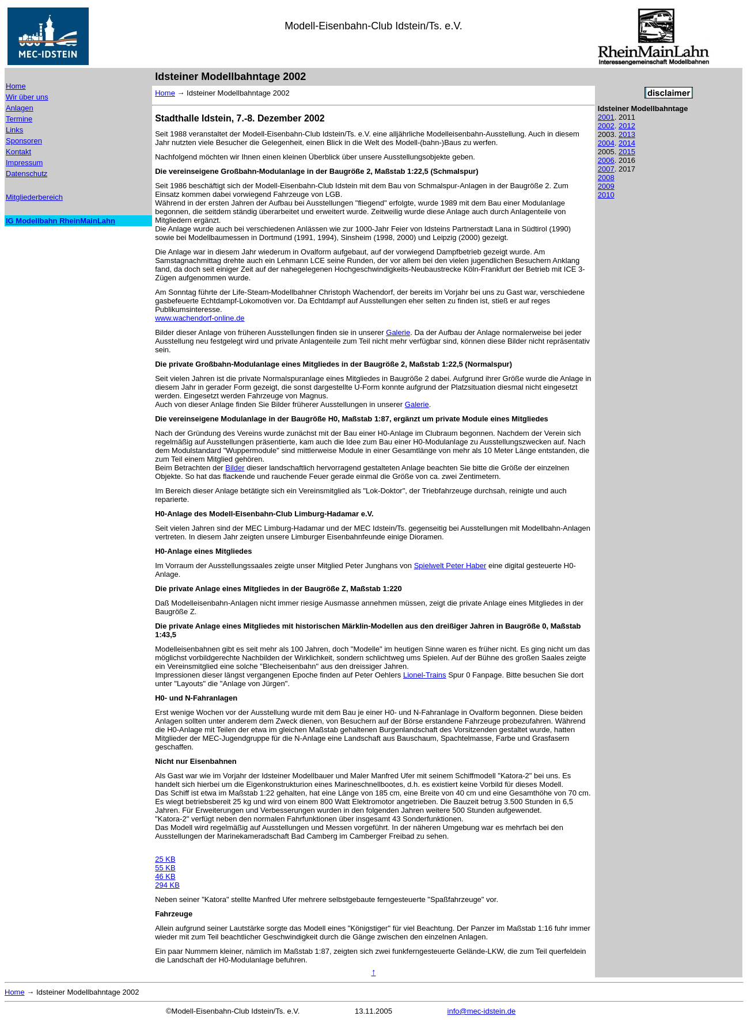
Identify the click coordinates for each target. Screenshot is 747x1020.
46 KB (165, 876)
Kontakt (18, 151)
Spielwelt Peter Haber (450, 565)
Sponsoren (24, 140)
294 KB (167, 885)
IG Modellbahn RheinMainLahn (60, 220)
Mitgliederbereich (34, 197)
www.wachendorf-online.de (199, 318)
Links (14, 129)
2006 (606, 160)
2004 (606, 143)
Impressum (24, 162)
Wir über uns (27, 97)
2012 (627, 125)
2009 (606, 186)
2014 (627, 143)
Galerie (398, 332)
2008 (606, 177)
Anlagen (19, 108)
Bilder (234, 467)
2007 (606, 169)
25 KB (165, 859)
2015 (627, 151)
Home (16, 86)
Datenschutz (26, 173)
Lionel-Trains (424, 675)
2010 (606, 195)
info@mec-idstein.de (482, 1011)
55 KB (165, 867)
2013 (627, 134)
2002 (606, 125)
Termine (19, 119)
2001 (606, 117)
